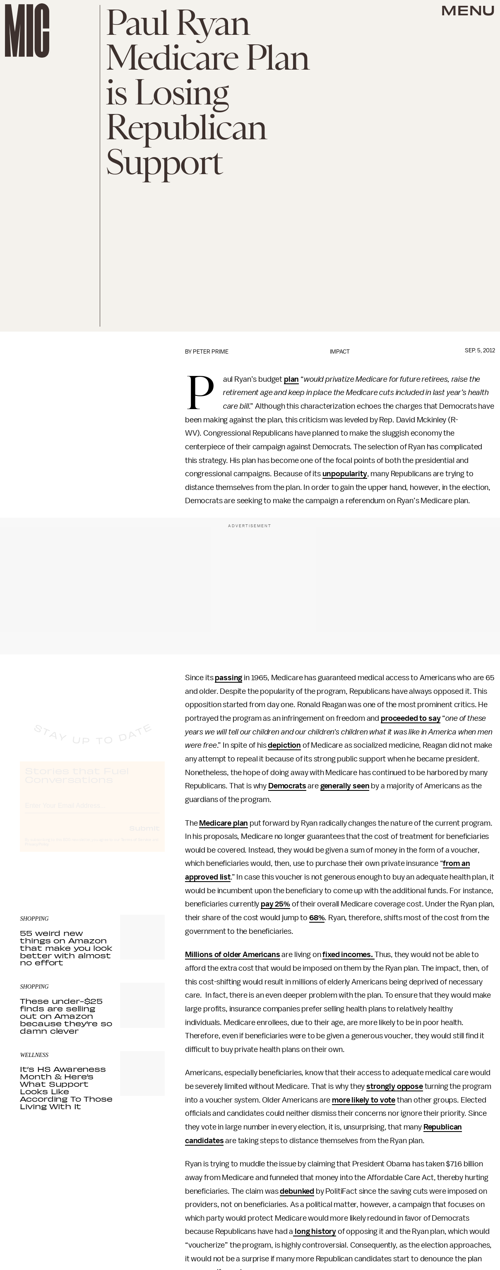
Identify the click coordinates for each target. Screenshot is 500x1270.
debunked (297, 1191)
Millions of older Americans (232, 954)
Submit (144, 835)
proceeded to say (410, 718)
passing (228, 678)
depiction (284, 745)
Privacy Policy (37, 852)
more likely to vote (363, 1100)
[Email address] (92, 812)
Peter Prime (210, 352)
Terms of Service (136, 847)
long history (314, 1231)
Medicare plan (223, 823)
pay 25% (275, 904)
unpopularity (344, 474)
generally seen (345, 786)
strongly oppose (394, 1086)
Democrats (287, 786)
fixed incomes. (348, 954)
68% (317, 918)
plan (291, 379)
